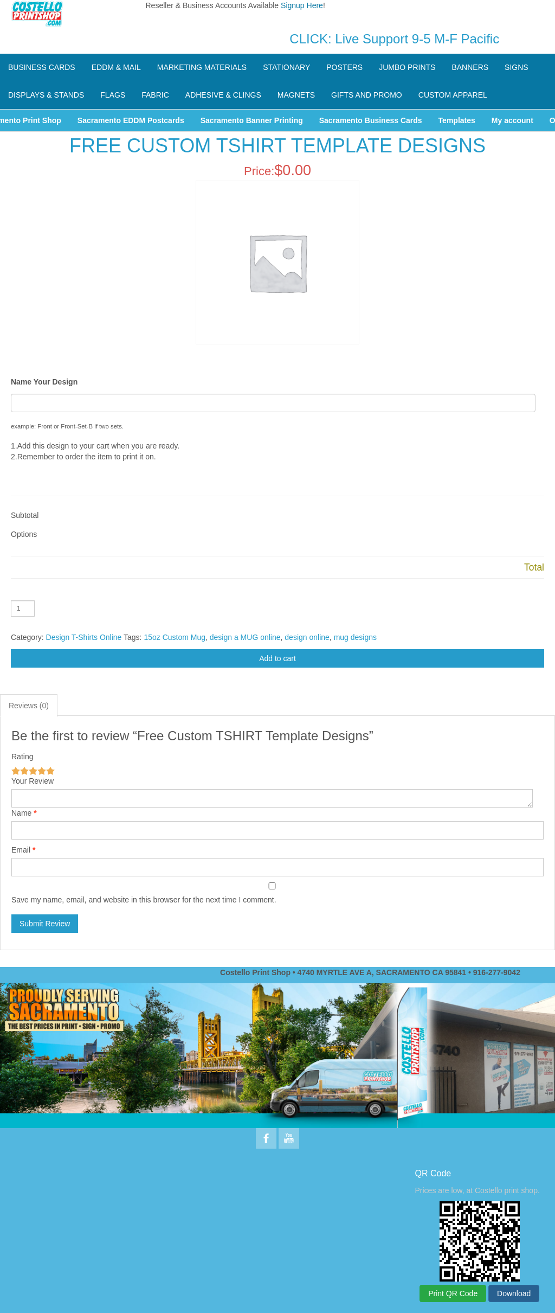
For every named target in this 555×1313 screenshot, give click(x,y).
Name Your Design (44, 381)
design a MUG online (245, 637)
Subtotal (24, 515)
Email (20, 850)
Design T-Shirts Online (84, 637)
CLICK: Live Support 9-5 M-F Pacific (394, 38)
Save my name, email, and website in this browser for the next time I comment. (143, 899)
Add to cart (277, 658)
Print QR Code (452, 1293)
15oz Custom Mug (174, 637)
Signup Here (302, 5)
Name (21, 813)
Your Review (32, 781)
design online (307, 637)
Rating (22, 756)
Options (24, 534)
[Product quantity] (23, 608)
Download (514, 1293)
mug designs (355, 637)
